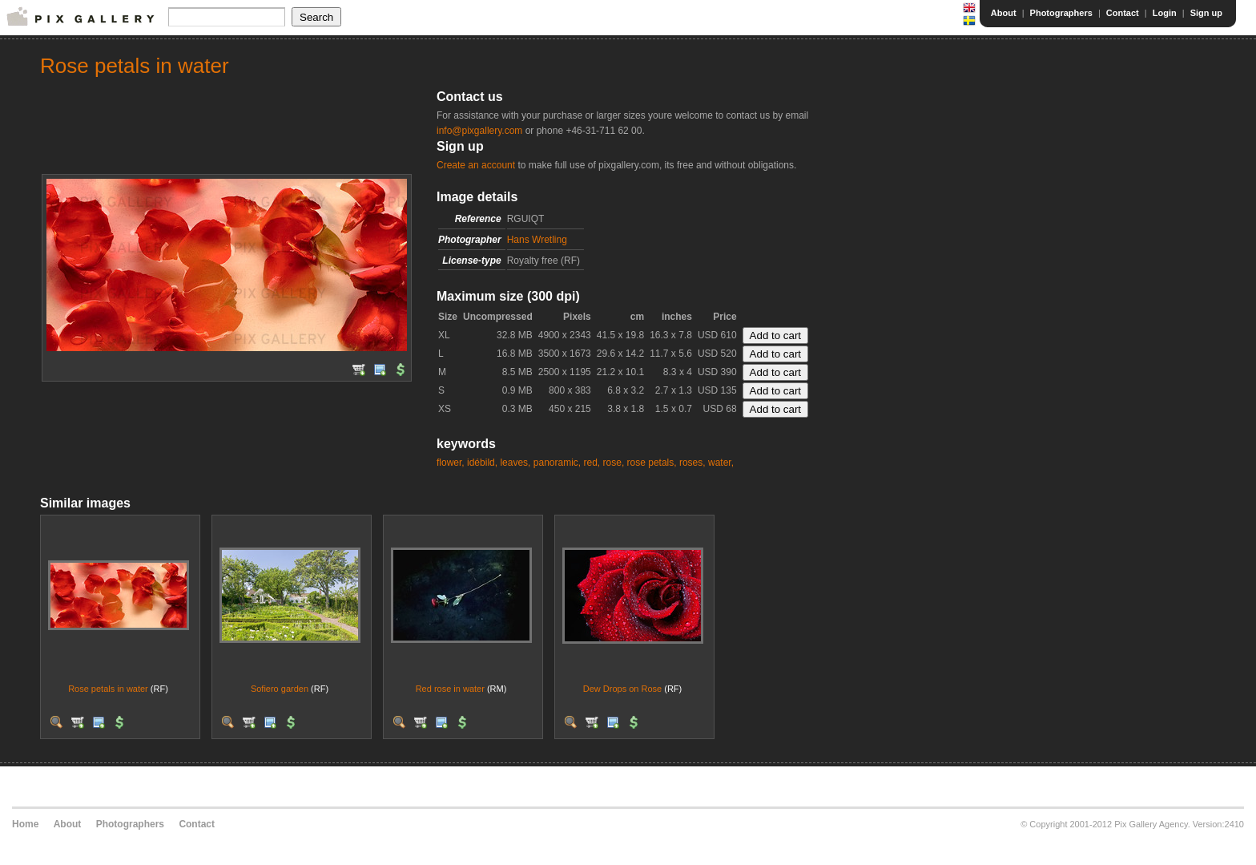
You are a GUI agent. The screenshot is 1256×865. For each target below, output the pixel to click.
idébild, (482, 462)
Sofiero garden (279, 688)
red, (592, 462)
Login (1165, 13)
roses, (692, 462)
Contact (1122, 13)
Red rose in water (450, 688)
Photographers (1061, 13)
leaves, (515, 462)
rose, (614, 462)
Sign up (1206, 13)
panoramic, (557, 462)
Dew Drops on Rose (622, 688)
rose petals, (652, 462)
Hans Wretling (537, 239)
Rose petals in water (108, 688)
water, (721, 462)
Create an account (476, 165)
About (1003, 13)
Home (25, 824)
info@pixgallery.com (479, 130)
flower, (451, 462)
